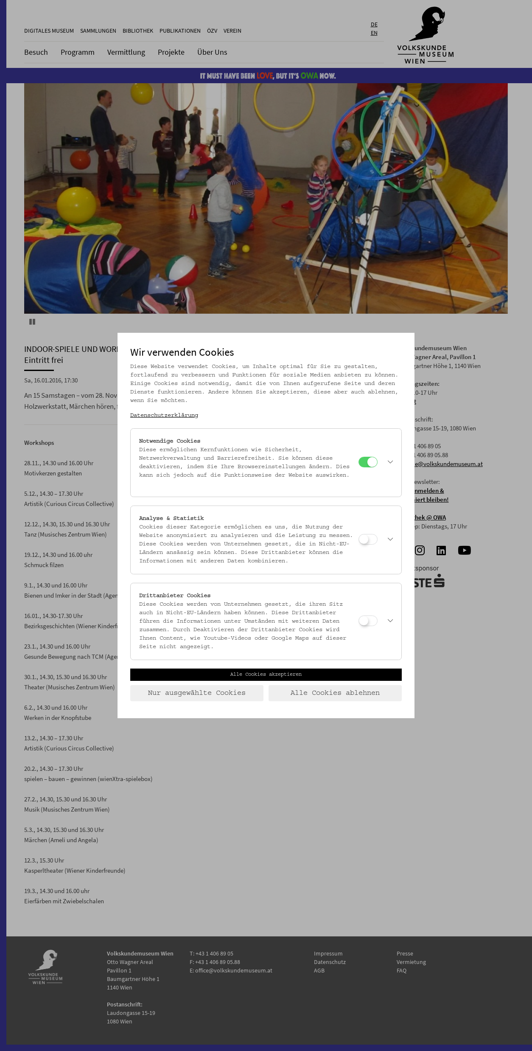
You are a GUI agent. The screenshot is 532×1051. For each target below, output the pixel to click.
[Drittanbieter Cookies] (368, 620)
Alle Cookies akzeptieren (266, 674)
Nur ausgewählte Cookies (197, 693)
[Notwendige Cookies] (368, 462)
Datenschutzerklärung (164, 415)
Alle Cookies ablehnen (335, 693)
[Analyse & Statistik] (368, 539)
